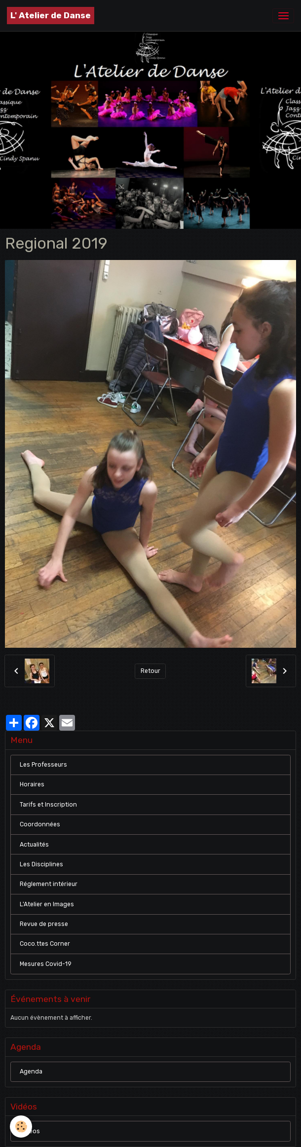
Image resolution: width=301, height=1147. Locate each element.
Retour (150, 670)
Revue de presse (44, 924)
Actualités (34, 844)
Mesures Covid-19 (46, 964)
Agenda (31, 1071)
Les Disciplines (41, 864)
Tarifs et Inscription (48, 804)
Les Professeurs (43, 764)
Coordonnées (40, 824)
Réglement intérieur (48, 884)
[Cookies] (21, 1126)
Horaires (32, 784)
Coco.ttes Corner (45, 943)
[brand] (50, 15)
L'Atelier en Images (47, 904)
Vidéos (30, 1131)
